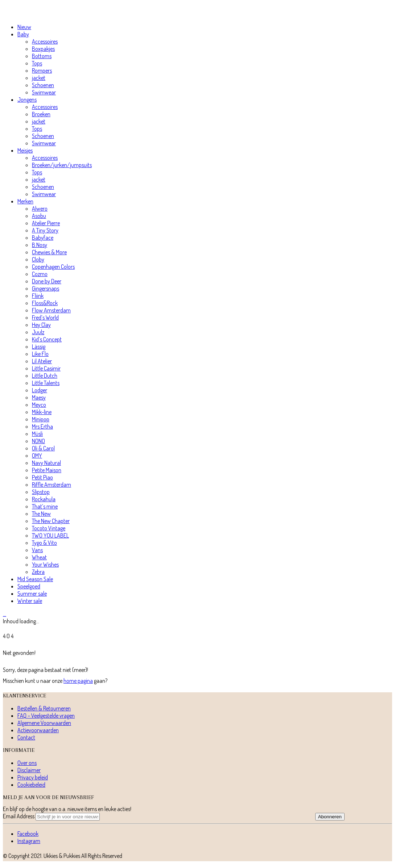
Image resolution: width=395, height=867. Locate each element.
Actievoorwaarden (38, 730)
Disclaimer (29, 770)
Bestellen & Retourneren (44, 708)
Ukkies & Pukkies (62, 855)
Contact (26, 737)
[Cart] (4, 613)
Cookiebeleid (31, 784)
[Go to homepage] (37, 13)
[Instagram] (28, 840)
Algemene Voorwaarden (44, 722)
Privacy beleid (32, 777)
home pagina (78, 680)
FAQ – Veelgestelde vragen (46, 715)
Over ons (27, 762)
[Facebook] (27, 833)
